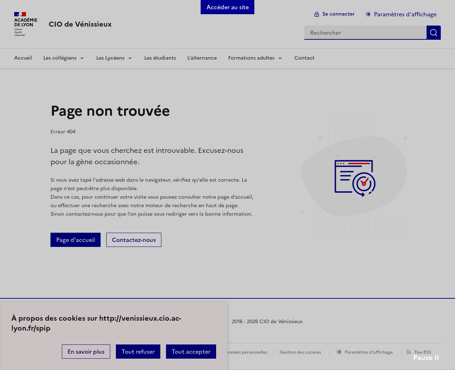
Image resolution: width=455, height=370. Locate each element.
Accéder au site (228, 7)
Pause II (426, 358)
